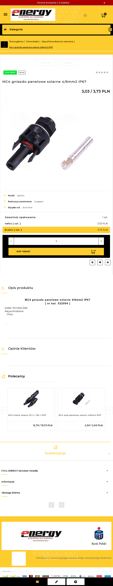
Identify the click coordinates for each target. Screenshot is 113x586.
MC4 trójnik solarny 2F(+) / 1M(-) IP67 (27, 415)
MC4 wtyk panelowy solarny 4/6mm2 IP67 (80, 415)
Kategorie (13, 29)
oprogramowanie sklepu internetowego (79, 558)
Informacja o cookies (47, 558)
